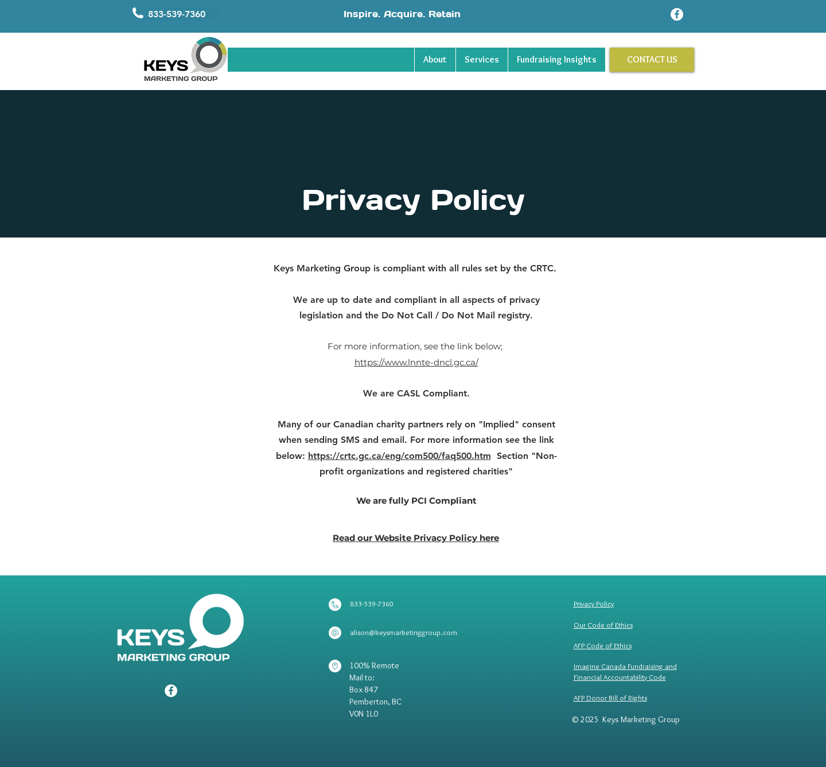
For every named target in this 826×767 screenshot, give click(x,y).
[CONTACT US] (652, 60)
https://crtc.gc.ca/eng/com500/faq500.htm (399, 455)
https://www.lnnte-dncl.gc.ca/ (416, 362)
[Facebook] (677, 14)
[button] (183, 14)
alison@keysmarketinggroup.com (403, 632)
